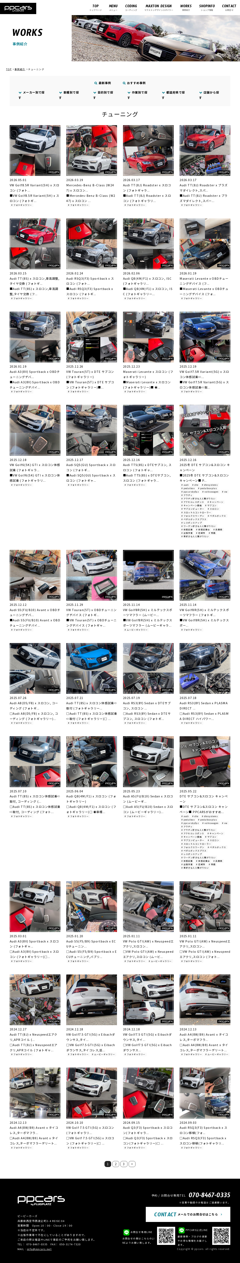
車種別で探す (69, 95)
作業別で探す (137, 95)
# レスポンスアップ (191, 522)
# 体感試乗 (187, 529)
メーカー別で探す (31, 95)
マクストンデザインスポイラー (158, 7)
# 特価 (212, 532)
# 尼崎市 (200, 532)
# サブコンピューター (192, 508)
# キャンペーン (215, 501)
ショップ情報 (207, 7)
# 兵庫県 (217, 529)
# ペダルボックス (217, 515)
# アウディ (187, 495)
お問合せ (229, 7)
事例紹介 (186, 7)
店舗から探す (209, 95)
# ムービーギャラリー (136, 629)
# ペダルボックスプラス (194, 519)
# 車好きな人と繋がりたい (195, 536)
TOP (9, 69)
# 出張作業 (187, 532)
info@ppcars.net (39, 1249)
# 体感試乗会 (203, 529)
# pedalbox (188, 488)
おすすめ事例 (134, 83)
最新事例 (103, 83)
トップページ (95, 7)
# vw (225, 491)
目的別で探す (103, 95)
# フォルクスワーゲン (192, 515)
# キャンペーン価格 (191, 505)
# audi (185, 484)
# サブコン (211, 505)
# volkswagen (210, 491)
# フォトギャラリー (21, 204)
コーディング (131, 7)
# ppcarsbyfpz (190, 491)
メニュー (113, 7)
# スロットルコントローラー (196, 512)
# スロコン (213, 508)
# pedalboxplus (207, 488)
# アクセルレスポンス (192, 501)
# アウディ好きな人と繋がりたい (198, 498)
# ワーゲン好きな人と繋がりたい (198, 526)
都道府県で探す (173, 95)
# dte (195, 484)
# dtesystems (210, 484)
